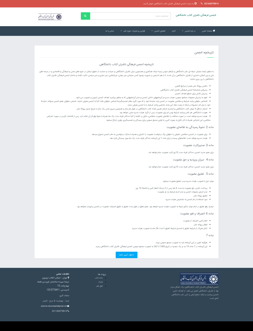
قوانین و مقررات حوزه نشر (133, 31)
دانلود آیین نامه (126, 255)
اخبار (174, 31)
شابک (100, 282)
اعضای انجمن (158, 31)
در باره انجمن (188, 31)
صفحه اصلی (208, 31)
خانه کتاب (99, 278)
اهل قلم (99, 286)
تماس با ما (110, 31)
